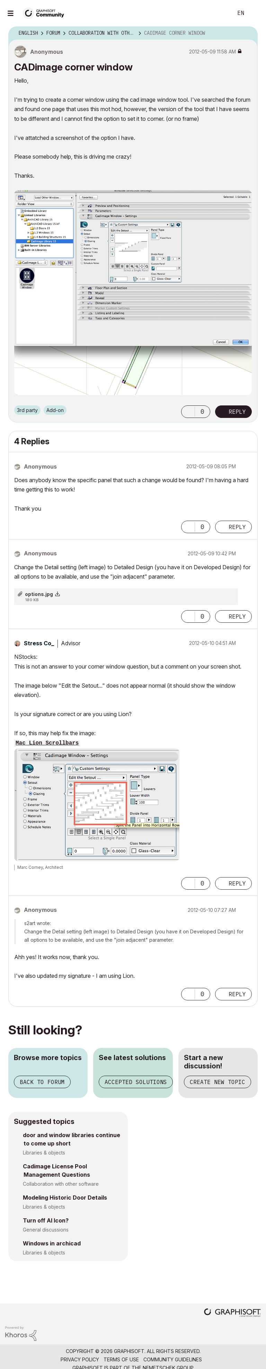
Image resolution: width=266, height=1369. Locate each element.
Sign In (255, 13)
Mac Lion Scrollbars (47, 743)
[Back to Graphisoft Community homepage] (46, 13)
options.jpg (39, 594)
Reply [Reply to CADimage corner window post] (237, 411)
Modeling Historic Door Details (65, 1197)
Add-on (55, 410)
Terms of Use (121, 1359)
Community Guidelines (172, 1359)
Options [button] (247, 33)
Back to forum (42, 1081)
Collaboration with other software (61, 1184)
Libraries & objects (44, 1153)
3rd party (27, 410)
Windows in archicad (52, 1243)
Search (220, 13)
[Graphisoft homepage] (232, 1313)
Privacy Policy (80, 1359)
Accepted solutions (136, 1081)
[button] (188, 412)
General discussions (46, 1230)
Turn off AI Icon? (46, 1220)
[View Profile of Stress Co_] (39, 643)
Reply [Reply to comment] (237, 526)
